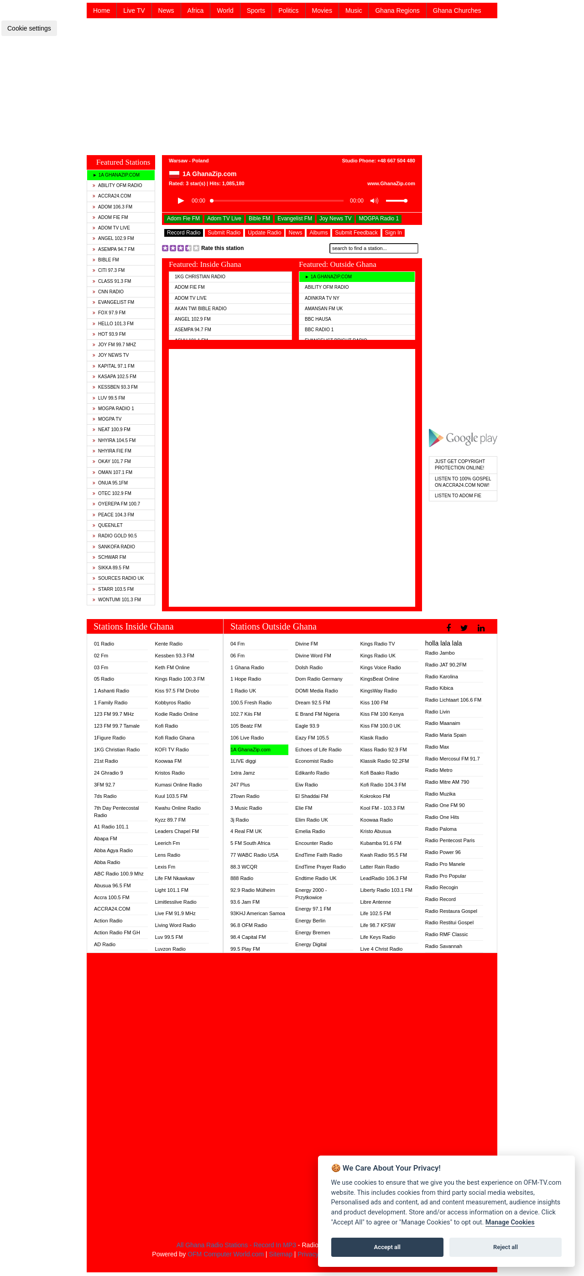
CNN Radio (108, 291)
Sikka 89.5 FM (111, 567)
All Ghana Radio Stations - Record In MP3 (236, 1245)
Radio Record (440, 899)
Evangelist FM (113, 302)
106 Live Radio (247, 737)
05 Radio (104, 679)
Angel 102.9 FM (113, 238)
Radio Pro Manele (445, 864)
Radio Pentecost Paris (450, 840)
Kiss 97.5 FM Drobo (177, 690)
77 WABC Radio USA (254, 855)
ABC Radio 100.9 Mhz (119, 873)
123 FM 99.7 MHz (114, 714)
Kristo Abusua (375, 831)
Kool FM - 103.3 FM (382, 808)
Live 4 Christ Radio (381, 949)
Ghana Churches (457, 10)
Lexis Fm (165, 867)
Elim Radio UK (311, 820)
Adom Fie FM (110, 217)
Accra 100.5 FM (112, 897)
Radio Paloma (441, 829)
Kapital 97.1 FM (113, 366)
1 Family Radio (110, 702)
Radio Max (437, 747)
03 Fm (101, 667)
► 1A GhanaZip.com (116, 174)
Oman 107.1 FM (112, 472)
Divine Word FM (313, 655)
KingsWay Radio (378, 690)
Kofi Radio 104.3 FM (383, 784)
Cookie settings (29, 28)
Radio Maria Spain (446, 735)
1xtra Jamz (242, 773)
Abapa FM (105, 838)
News (166, 10)
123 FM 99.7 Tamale (117, 726)
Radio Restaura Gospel (451, 911)
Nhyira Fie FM (112, 450)
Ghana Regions (397, 10)
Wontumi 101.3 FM (117, 599)
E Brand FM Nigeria (317, 714)
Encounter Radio (314, 843)
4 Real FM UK (246, 831)
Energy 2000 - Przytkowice (311, 893)
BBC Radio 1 (319, 329)
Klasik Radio (374, 737)
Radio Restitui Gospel (449, 922)
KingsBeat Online (379, 679)
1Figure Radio (109, 737)
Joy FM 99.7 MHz (114, 344)
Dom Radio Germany (318, 679)
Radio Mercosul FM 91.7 (452, 758)
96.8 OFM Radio (248, 925)
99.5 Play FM (245, 949)
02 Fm (101, 655)
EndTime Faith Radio (318, 855)
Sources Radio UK (118, 578)
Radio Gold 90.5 (115, 535)
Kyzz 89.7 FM (170, 820)
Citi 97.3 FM (109, 270)
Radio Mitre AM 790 (447, 782)
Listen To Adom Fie (458, 495)
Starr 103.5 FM (113, 589)
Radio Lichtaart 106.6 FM (453, 700)
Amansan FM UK (324, 308)
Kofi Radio (166, 726)
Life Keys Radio (377, 937)
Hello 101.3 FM (113, 323)
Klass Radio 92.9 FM (383, 749)
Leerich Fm (167, 843)
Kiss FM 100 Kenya (381, 714)
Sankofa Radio (114, 546)
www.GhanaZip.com (391, 183)
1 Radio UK (243, 690)
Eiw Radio (306, 784)
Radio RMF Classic (446, 934)
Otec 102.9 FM (112, 493)
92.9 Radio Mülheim (252, 890)
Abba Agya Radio (113, 850)
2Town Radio (245, 796)
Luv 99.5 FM (109, 398)
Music (353, 10)
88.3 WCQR (243, 867)
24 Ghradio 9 (108, 773)
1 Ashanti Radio (111, 690)
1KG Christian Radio (200, 276)
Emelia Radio (310, 831)
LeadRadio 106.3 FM (383, 878)
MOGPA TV (107, 419)
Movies (322, 10)
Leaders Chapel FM (177, 831)
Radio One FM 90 (445, 805)
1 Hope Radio (245, 679)
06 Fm (237, 655)
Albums (318, 232)
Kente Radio (168, 643)
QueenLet (108, 525)
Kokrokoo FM (375, 796)
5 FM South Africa (250, 843)
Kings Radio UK (378, 655)
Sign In (393, 232)
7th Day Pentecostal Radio (116, 811)
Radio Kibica (439, 688)
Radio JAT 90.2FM (446, 664)
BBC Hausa (318, 319)
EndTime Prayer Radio (320, 867)
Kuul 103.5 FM (171, 796)
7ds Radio (105, 796)
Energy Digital (310, 944)
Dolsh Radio (309, 667)
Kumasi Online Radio (178, 784)
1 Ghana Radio (247, 667)
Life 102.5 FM (375, 913)
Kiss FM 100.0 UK (380, 726)
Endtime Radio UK (316, 878)
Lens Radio (167, 855)
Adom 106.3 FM (112, 206)
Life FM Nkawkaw (174, 878)
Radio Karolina (441, 676)
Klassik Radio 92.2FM (384, 761)
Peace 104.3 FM (113, 514)
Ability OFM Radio (117, 185)
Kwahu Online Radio (177, 808)
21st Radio (106, 761)
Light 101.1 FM (171, 890)
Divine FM (306, 643)
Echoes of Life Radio (318, 749)
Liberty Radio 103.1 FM (386, 890)
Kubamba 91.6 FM (381, 843)
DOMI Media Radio (316, 690)
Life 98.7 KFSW (377, 925)
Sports (256, 10)
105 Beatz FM (245, 726)
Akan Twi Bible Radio (201, 308)
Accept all (387, 1247)
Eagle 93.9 (307, 726)
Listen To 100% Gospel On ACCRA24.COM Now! (463, 482)
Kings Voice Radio (380, 667)
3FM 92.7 (104, 784)
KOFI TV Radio (171, 749)
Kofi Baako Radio (379, 773)
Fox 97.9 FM (109, 312)
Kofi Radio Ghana (174, 737)
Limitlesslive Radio (175, 902)
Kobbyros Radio (172, 702)
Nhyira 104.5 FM (114, 440)
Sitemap (280, 1254)
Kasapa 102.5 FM (114, 376)
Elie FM (303, 808)
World (225, 10)
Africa (196, 10)
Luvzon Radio (170, 949)
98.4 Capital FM (248, 937)
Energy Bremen (312, 932)
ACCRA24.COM (112, 195)
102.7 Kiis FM (245, 714)
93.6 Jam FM (245, 902)
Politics (288, 10)
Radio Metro (439, 770)
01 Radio (104, 643)
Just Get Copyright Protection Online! (460, 464)
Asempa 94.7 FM (114, 249)
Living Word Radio (175, 925)
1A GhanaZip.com (250, 749)
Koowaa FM (168, 761)
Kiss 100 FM (374, 702)
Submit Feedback (356, 232)
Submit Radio (224, 232)
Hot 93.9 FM (109, 334)
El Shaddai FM (311, 796)
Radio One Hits (442, 817)
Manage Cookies (510, 1222)
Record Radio (183, 232)
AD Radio (104, 944)
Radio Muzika (440, 794)
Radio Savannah (443, 946)
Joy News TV (111, 355)
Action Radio (108, 920)
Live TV (134, 10)
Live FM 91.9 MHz (175, 913)
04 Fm (237, 643)
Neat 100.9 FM (111, 429)
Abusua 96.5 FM (112, 885)
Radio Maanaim (442, 723)
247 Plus (240, 784)
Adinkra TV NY (322, 298)
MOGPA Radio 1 (113, 408)
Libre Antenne (375, 902)
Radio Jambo (440, 653)
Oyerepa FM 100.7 (116, 503)
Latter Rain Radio (379, 867)
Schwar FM (109, 557)
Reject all (505, 1247)
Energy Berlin (310, 920)
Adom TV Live (111, 227)
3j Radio (239, 820)
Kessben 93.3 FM (115, 387)
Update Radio (264, 232)
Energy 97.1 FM (313, 908)
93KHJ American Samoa (257, 913)
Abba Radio (107, 862)
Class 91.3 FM (112, 281)
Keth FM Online (172, 667)
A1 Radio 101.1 (111, 826)
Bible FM (106, 259)
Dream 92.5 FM (312, 702)
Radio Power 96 (443, 852)
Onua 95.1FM (110, 482)
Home (101, 10)
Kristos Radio (169, 773)
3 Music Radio (246, 808)
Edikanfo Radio (312, 773)
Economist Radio (314, 761)
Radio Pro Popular (445, 876)
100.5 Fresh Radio (251, 702)
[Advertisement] (292, 86)
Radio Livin (437, 711)
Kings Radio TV (377, 643)
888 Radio (241, 878)
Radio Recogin (441, 887)
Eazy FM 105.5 (312, 737)
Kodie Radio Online (176, 714)
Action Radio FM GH (117, 932)
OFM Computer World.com (226, 1254)
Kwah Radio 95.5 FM (383, 855)
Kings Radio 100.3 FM (179, 679)
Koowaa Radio (376, 820)
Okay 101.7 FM (112, 461)
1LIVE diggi (243, 761)
